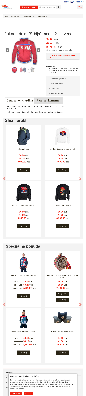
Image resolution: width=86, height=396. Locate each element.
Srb (66, 1)
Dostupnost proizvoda (57, 79)
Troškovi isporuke (55, 84)
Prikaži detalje (16, 393)
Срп (79, 1)
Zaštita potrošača (55, 93)
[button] (4, 178)
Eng (73, 1)
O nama (9, 373)
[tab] (63, 78)
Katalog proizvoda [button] (29, 7)
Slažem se (28, 393)
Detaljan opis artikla (20, 100)
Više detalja (24, 170)
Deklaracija (53, 88)
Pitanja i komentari (49, 100)
